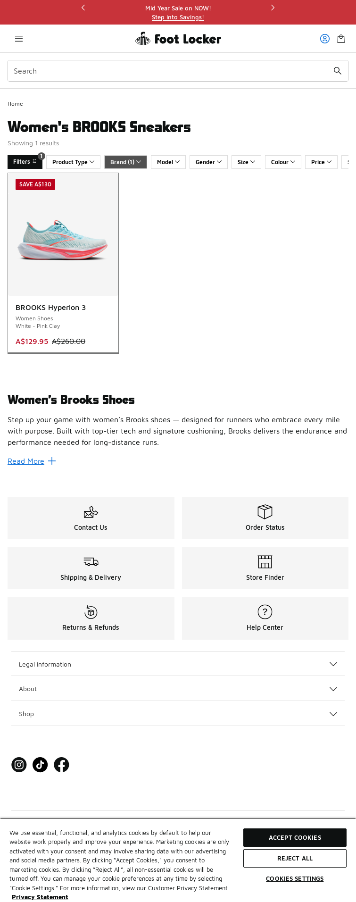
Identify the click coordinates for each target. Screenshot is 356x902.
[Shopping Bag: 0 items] (341, 38)
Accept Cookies (295, 837)
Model (168, 162)
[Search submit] (337, 70)
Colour (283, 162)
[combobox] (178, 70)
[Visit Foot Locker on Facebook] (61, 765)
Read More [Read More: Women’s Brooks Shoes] (32, 461)
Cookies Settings (294, 878)
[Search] (178, 70)
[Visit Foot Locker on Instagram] (19, 765)
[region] (178, 12)
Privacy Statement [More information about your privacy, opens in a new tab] (40, 897)
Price (321, 162)
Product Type (73, 162)
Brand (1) (125, 162)
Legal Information (178, 664)
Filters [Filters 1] (27, 160)
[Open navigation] (18, 38)
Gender (209, 162)
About (178, 689)
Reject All (295, 858)
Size (246, 162)
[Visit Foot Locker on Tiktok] (40, 765)
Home (15, 103)
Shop (178, 714)
